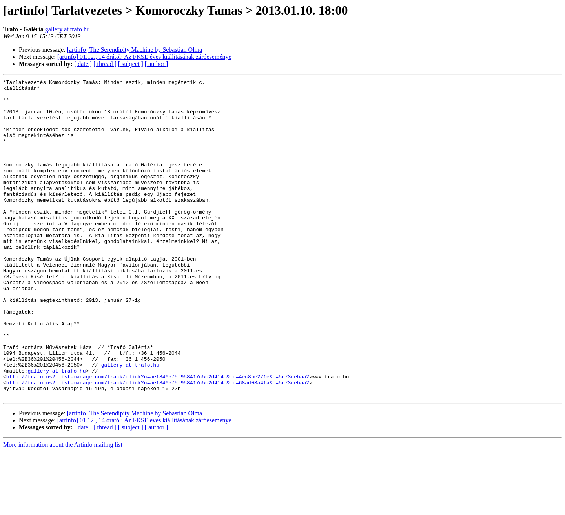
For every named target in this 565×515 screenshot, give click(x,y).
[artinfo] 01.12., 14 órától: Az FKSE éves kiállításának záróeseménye (144, 56)
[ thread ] (105, 63)
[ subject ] (130, 63)
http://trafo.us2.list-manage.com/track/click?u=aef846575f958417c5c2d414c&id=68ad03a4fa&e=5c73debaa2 (157, 443)
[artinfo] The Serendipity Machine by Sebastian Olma (134, 49)
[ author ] (156, 63)
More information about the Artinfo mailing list (62, 508)
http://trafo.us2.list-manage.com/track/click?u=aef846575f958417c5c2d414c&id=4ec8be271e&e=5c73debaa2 (157, 436)
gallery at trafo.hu (67, 29)
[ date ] (83, 63)
